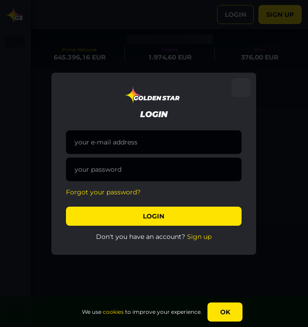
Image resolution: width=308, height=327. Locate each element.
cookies (113, 311)
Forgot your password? (103, 192)
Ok (225, 312)
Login (153, 216)
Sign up (199, 237)
